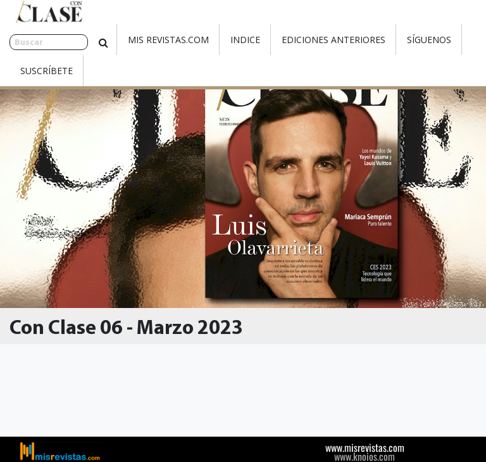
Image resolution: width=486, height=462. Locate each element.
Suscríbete (46, 71)
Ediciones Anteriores (299, 40)
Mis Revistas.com (134, 40)
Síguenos (395, 40)
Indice (211, 40)
